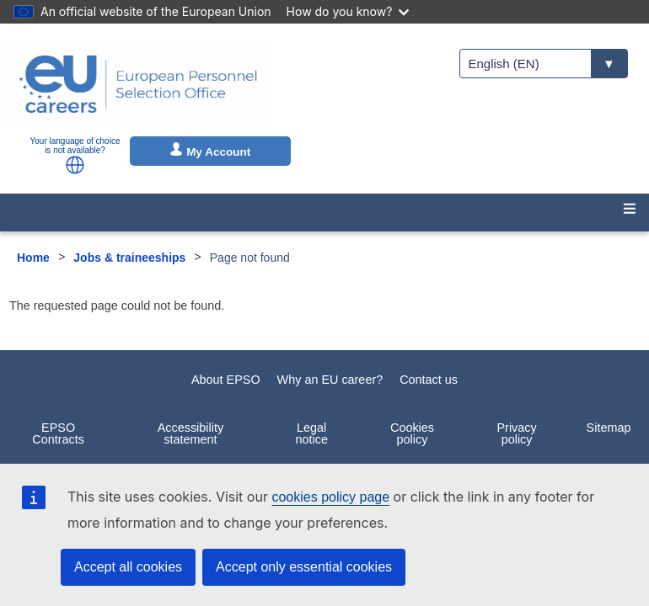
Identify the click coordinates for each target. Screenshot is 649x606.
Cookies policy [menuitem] (412, 433)
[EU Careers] (138, 84)
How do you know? (348, 11)
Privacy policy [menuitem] (516, 433)
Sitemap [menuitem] (609, 427)
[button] (75, 165)
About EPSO (225, 379)
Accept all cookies (128, 567)
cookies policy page (330, 497)
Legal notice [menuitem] (312, 433)
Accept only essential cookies (304, 567)
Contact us (429, 379)
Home (33, 257)
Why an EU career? (330, 379)
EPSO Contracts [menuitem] (58, 433)
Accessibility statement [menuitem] (190, 433)
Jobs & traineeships (129, 257)
